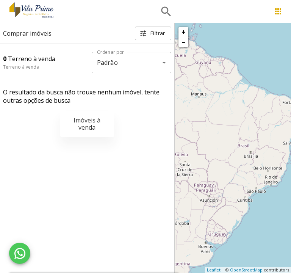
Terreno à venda (21, 67)
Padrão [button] (107, 62)
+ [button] (183, 31)
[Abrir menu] (278, 11)
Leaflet (214, 270)
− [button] (183, 42)
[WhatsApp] (19, 253)
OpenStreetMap (246, 270)
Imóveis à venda (87, 124)
